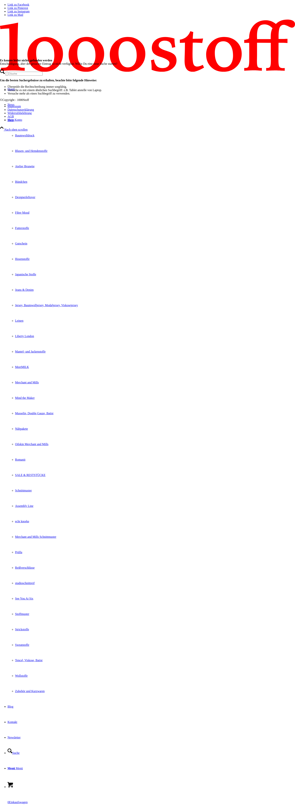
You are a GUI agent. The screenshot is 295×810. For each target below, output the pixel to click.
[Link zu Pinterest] (18, 8)
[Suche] (14, 752)
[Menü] (15, 768)
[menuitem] (151, 405)
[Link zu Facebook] (18, 4)
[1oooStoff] (147, 70)
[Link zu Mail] (15, 14)
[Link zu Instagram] (19, 11)
